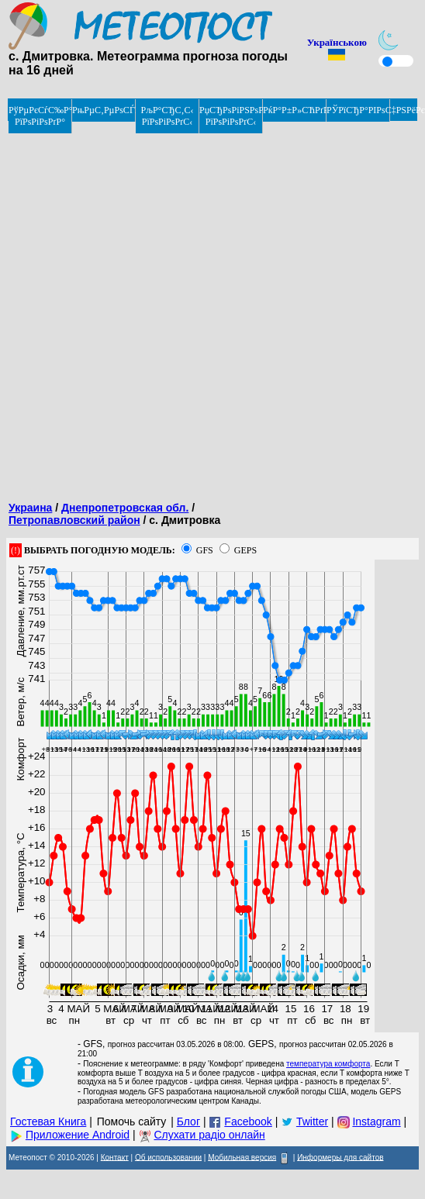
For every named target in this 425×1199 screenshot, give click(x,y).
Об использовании (168, 1156)
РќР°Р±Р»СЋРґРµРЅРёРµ (295, 110)
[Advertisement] (184, 306)
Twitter (312, 1121)
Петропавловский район (74, 520)
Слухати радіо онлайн (209, 1134)
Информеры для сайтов (340, 1156)
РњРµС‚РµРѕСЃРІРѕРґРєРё (104, 110)
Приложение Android (78, 1134)
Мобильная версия (242, 1156)
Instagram (376, 1121)
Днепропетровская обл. (124, 507)
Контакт (115, 1156)
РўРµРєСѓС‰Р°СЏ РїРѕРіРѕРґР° (40, 116)
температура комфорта (328, 1063)
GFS (204, 550)
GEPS (245, 550)
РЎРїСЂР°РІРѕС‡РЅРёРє (358, 110)
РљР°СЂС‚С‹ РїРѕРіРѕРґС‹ (167, 116)
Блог (188, 1121)
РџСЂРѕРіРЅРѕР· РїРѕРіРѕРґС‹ (231, 116)
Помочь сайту (132, 1121)
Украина (30, 507)
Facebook (247, 1121)
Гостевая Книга (48, 1121)
